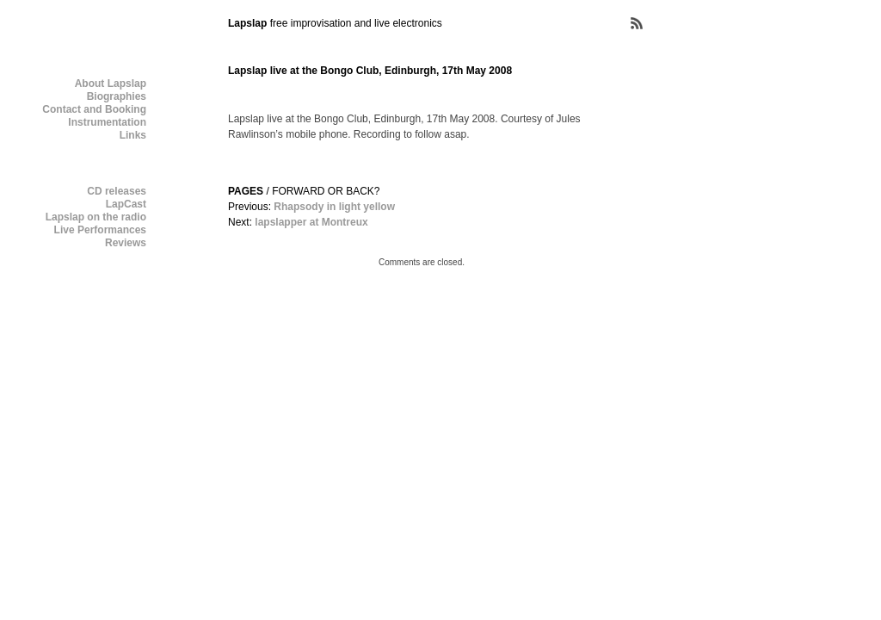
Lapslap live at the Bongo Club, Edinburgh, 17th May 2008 (370, 71)
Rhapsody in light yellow (334, 207)
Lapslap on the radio (96, 217)
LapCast (126, 204)
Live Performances (100, 230)
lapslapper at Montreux (311, 222)
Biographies (116, 96)
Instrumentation (107, 122)
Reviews (125, 243)
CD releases (116, 191)
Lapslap (247, 23)
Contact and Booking (94, 109)
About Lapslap (110, 84)
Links (133, 135)
